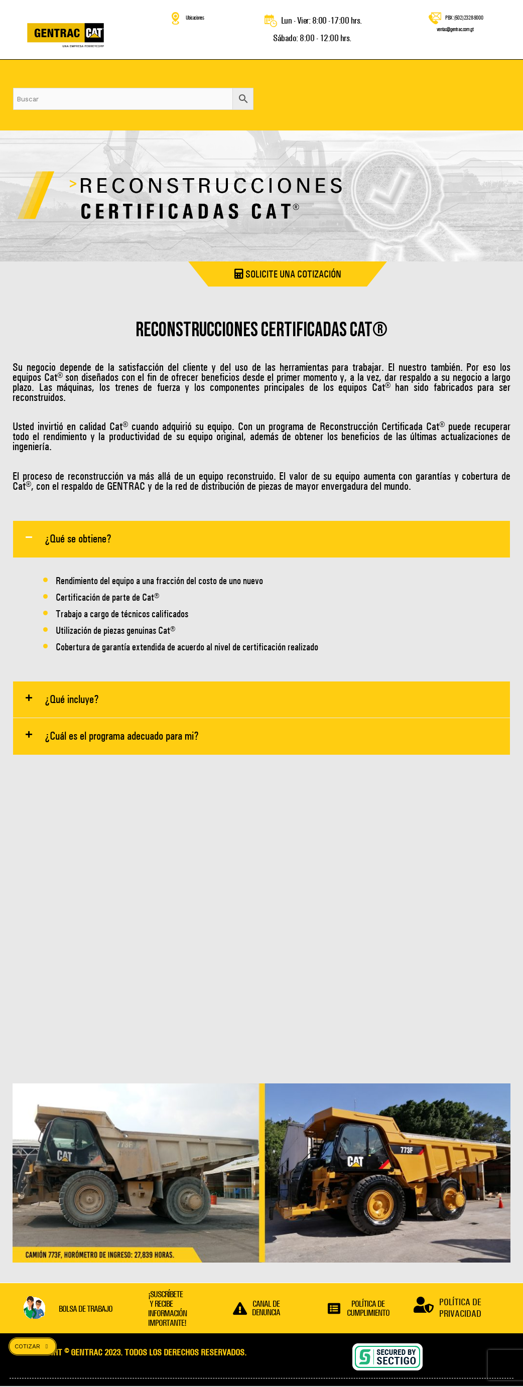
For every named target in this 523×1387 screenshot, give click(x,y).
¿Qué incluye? (72, 700)
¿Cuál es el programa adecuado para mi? (122, 737)
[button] (261, 539)
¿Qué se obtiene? (78, 539)
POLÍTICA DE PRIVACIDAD (460, 1308)
